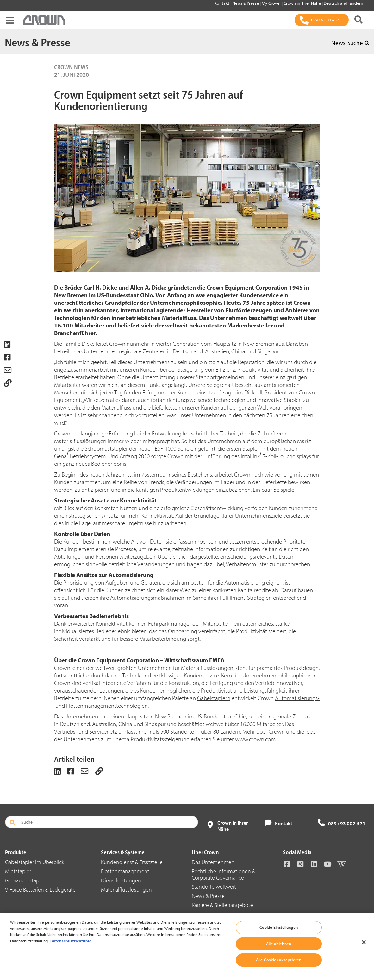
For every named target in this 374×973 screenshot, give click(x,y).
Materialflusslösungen (126, 889)
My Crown (272, 3)
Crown (62, 667)
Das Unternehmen (213, 862)
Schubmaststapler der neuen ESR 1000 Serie (137, 448)
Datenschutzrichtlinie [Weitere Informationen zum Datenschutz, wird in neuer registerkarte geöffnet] (70, 940)
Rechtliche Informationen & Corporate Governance (223, 874)
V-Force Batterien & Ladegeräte (40, 889)
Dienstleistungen (121, 880)
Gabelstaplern (213, 698)
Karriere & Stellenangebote (222, 905)
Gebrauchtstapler (25, 880)
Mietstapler (18, 871)
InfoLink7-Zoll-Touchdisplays (276, 456)
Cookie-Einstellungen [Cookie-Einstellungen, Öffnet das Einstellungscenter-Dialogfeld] (278, 927)
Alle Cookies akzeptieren (278, 959)
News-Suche (350, 42)
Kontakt (222, 3)
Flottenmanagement (125, 871)
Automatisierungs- (297, 698)
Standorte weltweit (214, 886)
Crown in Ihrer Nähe (303, 3)
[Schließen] (364, 942)
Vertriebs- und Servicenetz (85, 731)
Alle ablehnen (278, 943)
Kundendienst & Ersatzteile (132, 862)
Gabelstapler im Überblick (34, 862)
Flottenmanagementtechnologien (107, 705)
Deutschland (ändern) (344, 3)
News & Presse (246, 3)
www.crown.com (255, 739)
